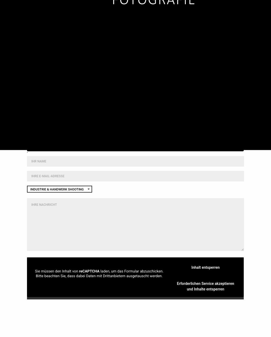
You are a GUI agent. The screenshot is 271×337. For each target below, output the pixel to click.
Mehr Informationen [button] (99, 285)
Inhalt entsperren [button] (135, 127)
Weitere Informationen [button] (135, 140)
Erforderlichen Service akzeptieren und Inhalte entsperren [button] (205, 286)
